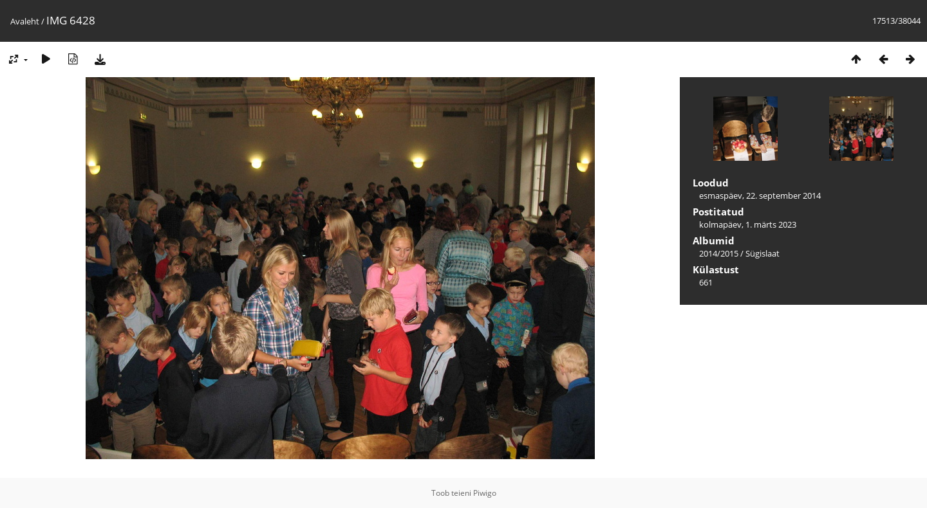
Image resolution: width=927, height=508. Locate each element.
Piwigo (484, 492)
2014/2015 (718, 253)
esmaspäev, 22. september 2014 (760, 195)
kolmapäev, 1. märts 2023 (747, 224)
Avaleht (24, 21)
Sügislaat (762, 253)
